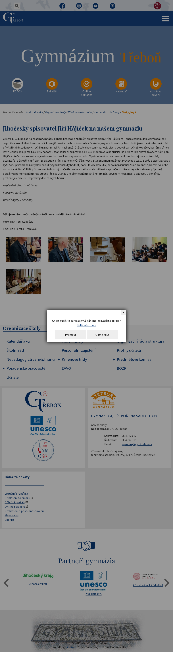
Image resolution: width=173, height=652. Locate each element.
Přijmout (70, 334)
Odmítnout (102, 334)
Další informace (86, 325)
